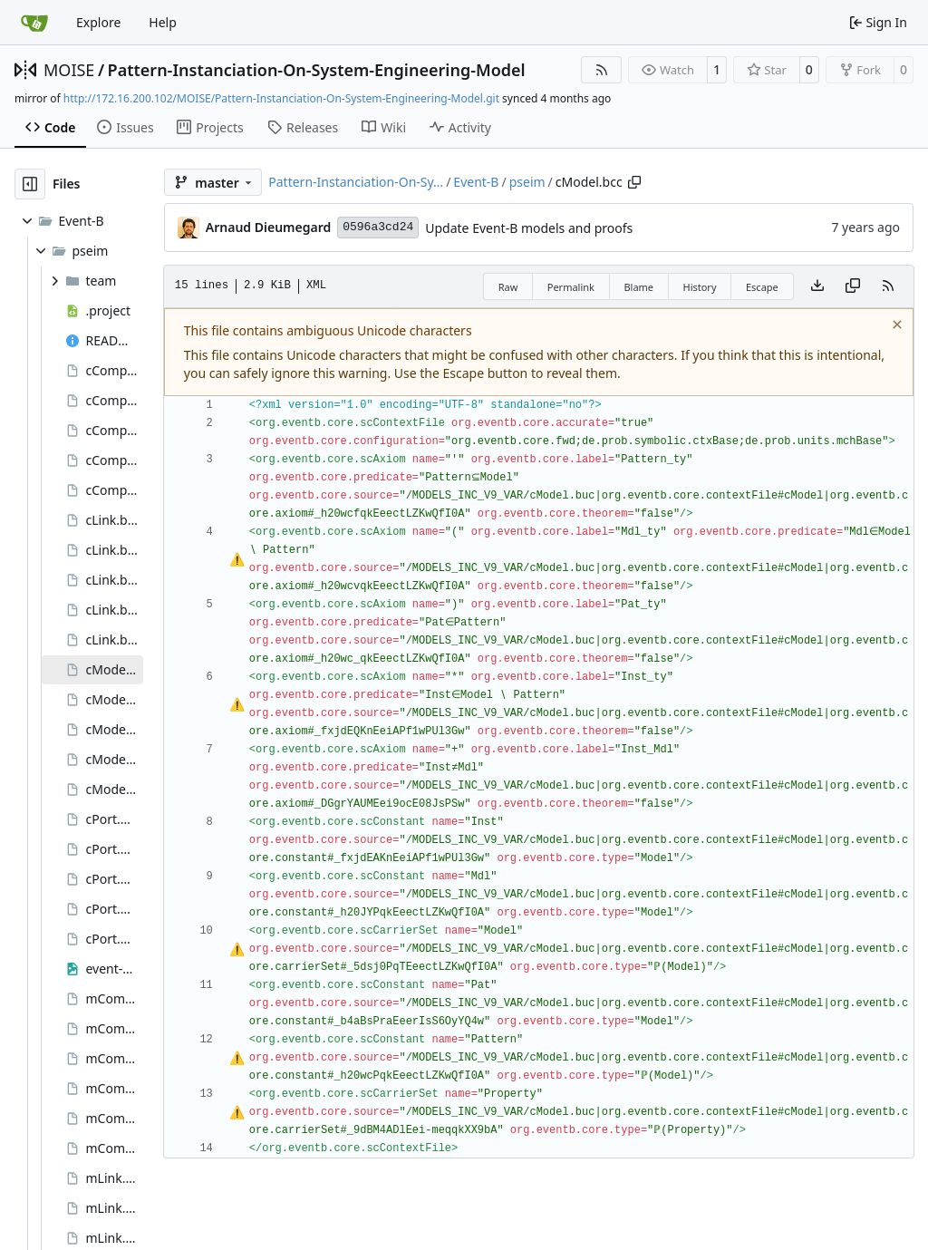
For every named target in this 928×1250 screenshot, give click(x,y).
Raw (508, 287)
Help (163, 22)
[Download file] (817, 286)
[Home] (34, 22)
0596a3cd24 (378, 227)
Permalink (570, 287)
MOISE (69, 70)
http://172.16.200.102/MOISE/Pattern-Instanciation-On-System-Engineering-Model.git (281, 98)
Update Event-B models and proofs (529, 228)
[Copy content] (852, 286)
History (699, 287)
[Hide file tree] (29, 184)
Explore (98, 22)
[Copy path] (634, 182)
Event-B (475, 181)
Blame (638, 287)
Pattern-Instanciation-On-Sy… (355, 181)
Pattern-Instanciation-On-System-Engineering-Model (317, 70)
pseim (527, 181)
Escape (762, 287)
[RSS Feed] (602, 69)
